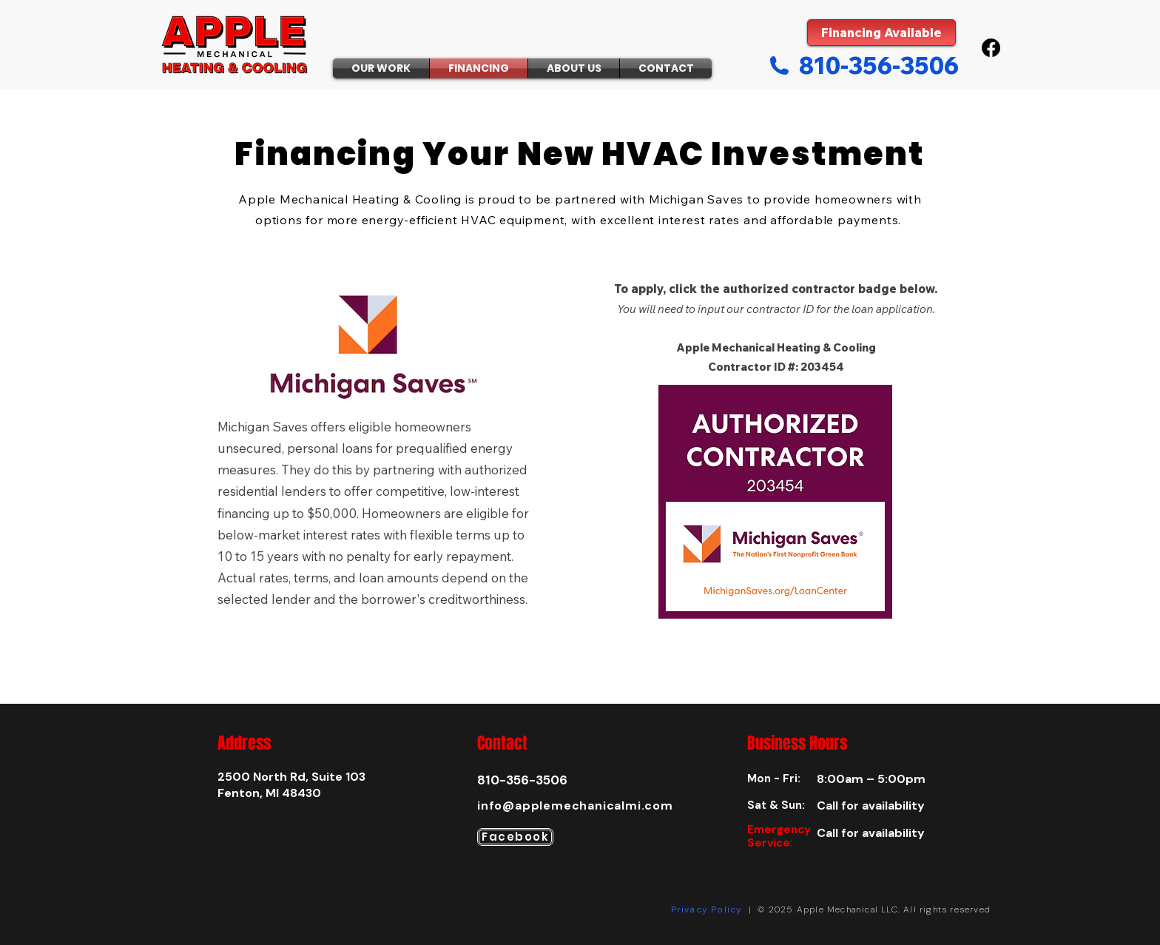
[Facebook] (991, 47)
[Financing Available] (881, 32)
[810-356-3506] (864, 65)
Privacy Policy (707, 909)
